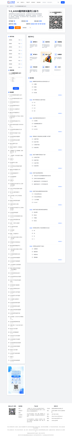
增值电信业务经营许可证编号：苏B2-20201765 (36, 433)
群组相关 (33, 2)
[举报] (30, 27)
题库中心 (11, 6)
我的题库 (39, 2)
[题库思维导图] (15, 79)
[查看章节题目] (21, 40)
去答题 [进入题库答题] (11, 27)
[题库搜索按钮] (58, 2)
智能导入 (22, 2)
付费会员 (20, 410)
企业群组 (20, 414)
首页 (18, 2)
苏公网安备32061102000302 (48, 435)
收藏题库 (18, 27)
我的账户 (20, 417)
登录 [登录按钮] (63, 2)
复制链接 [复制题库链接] (24, 27)
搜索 (19, 412)
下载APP (28, 2)
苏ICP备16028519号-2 (38, 435)
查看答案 (60, 95)
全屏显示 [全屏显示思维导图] (16, 88)
